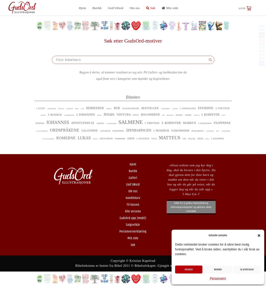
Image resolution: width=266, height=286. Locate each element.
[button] (259, 235)
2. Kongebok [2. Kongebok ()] (165, 108)
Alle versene (133, 211)
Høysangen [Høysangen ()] (106, 138)
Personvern (218, 278)
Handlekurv (133, 198)
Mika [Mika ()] (77, 108)
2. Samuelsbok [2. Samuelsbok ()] (205, 123)
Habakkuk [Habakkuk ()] (118, 131)
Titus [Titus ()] (154, 139)
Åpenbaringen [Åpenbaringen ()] (138, 130)
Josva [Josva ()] (136, 115)
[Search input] (131, 59)
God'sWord (133, 184)
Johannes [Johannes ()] (58, 122)
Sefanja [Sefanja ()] (179, 115)
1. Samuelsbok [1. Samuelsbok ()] (188, 108)
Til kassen (133, 204)
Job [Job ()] (163, 115)
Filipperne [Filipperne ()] (222, 123)
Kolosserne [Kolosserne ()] (150, 114)
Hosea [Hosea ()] (95, 139)
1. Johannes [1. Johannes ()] (85, 115)
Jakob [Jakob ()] (130, 138)
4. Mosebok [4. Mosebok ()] (105, 131)
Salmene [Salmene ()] (131, 122)
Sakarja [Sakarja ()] (100, 123)
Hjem (82, 8)
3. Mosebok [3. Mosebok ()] (210, 131)
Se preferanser (247, 269)
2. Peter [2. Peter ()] (175, 108)
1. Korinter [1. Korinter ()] (210, 115)
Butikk (97, 8)
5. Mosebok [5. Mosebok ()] (55, 114)
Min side (170, 8)
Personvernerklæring (132, 231)
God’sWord (115, 8)
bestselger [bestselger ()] (150, 108)
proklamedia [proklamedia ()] (197, 131)
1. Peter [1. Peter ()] (40, 108)
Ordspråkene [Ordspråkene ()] (64, 130)
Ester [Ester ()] (99, 115)
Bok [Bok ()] (117, 108)
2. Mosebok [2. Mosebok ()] (143, 138)
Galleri (133, 177)
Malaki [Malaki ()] (191, 139)
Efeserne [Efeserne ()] (205, 108)
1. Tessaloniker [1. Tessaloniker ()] (42, 131)
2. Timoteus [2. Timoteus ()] (222, 108)
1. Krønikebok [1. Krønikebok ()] (111, 123)
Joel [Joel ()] (184, 139)
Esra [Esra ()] (223, 115)
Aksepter (189, 269)
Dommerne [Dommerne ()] (120, 139)
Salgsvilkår (133, 224)
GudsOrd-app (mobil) (133, 218)
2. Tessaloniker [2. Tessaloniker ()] (48, 139)
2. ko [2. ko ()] (82, 108)
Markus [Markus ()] (189, 123)
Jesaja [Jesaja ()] (109, 114)
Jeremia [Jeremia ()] (40, 123)
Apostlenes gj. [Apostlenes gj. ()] (83, 123)
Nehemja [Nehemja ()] (170, 115)
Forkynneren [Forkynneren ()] (180, 130)
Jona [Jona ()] (207, 139)
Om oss (135, 8)
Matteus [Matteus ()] (169, 138)
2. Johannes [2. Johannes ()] (225, 131)
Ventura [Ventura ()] (123, 114)
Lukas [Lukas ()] (84, 137)
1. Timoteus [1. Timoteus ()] (152, 123)
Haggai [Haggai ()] (196, 115)
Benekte (218, 269)
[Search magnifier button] (210, 59)
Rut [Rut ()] (217, 131)
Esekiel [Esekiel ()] (188, 115)
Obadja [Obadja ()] (43, 115)
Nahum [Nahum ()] (61, 108)
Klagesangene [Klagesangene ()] (130, 108)
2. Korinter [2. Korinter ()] (171, 123)
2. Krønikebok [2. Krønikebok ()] (69, 115)
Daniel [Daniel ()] (109, 108)
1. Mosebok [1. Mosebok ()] (161, 130)
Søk (151, 8)
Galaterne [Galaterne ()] (89, 130)
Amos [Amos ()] (200, 138)
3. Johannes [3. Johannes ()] (217, 138)
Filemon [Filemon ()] (69, 108)
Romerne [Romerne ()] (66, 138)
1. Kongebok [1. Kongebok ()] (51, 108)
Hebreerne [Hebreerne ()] (95, 108)
